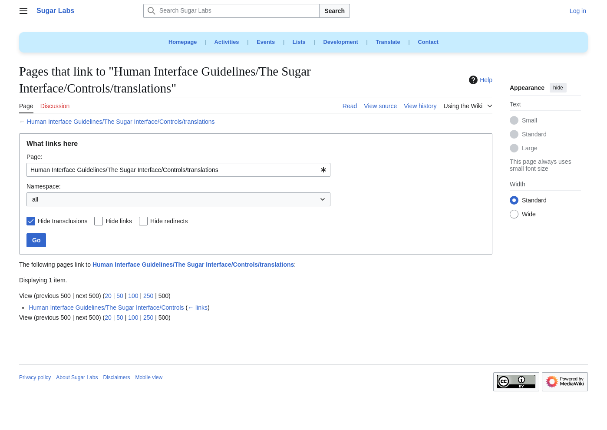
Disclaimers (116, 377)
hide (558, 88)
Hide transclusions (62, 221)
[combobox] (178, 170)
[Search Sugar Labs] (231, 11)
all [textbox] (35, 199)
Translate (388, 42)
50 (119, 295)
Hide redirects (169, 221)
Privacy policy (35, 377)
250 (148, 295)
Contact (428, 42)
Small (529, 120)
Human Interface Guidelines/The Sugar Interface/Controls (106, 307)
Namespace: (43, 186)
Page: (34, 156)
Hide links (119, 221)
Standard (534, 134)
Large (530, 148)
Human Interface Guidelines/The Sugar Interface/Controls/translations (121, 121)
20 (108, 295)
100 (133, 295)
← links (198, 307)
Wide (529, 214)
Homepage (182, 42)
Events (266, 42)
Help (479, 80)
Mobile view (148, 377)
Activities (226, 42)
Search (334, 10)
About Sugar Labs (77, 377)
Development (340, 42)
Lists (299, 42)
